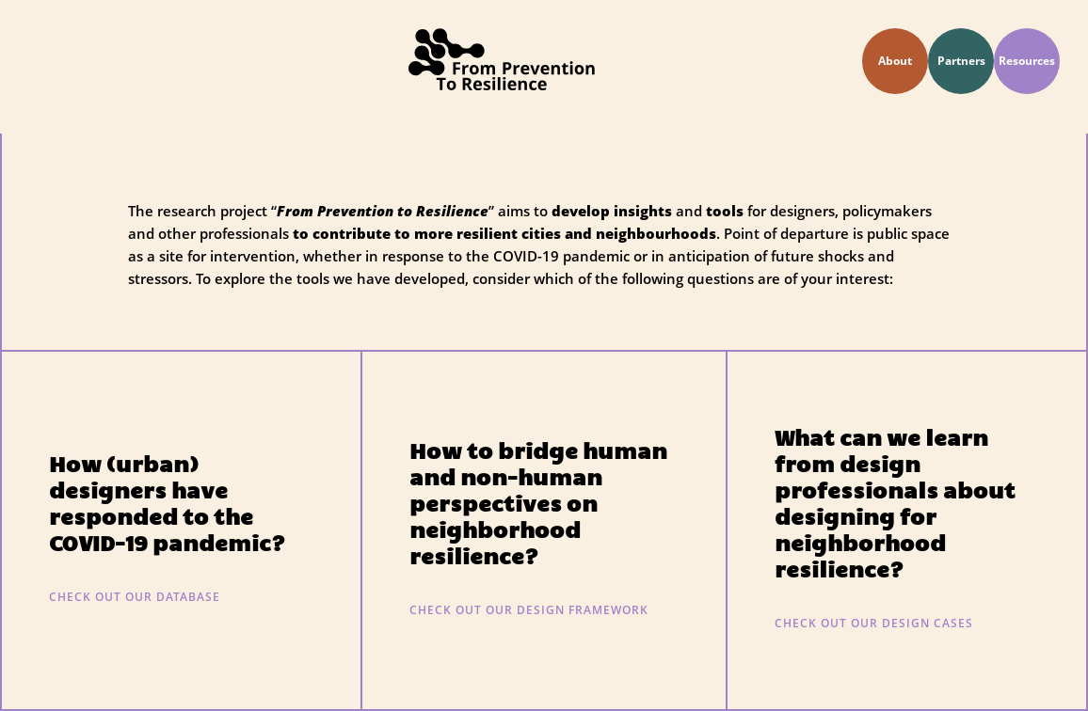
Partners (961, 61)
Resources (1027, 61)
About (895, 61)
